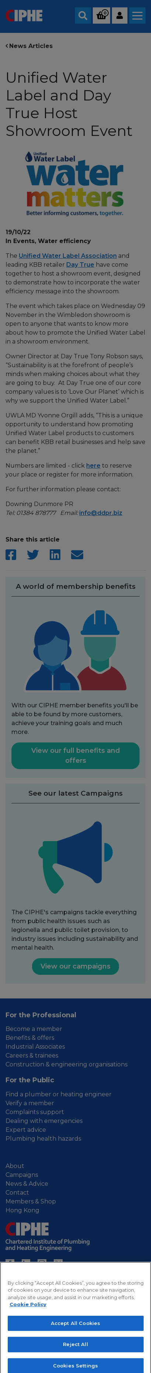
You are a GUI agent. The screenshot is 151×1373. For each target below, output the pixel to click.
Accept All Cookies (75, 1339)
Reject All (75, 1360)
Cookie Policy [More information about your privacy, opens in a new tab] (28, 1320)
